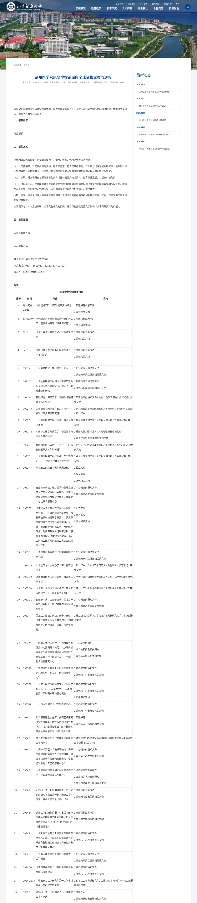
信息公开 (120, 4)
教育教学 (100, 8)
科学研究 (115, 8)
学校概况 (85, 8)
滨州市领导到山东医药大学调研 (152, 120)
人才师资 (129, 8)
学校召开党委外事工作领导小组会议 (154, 149)
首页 (25, 65)
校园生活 (174, 8)
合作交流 (159, 8)
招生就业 (144, 8)
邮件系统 (144, 4)
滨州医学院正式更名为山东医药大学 (154, 92)
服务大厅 (156, 4)
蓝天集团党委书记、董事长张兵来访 (154, 134)
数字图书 (132, 4)
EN (177, 4)
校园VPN (168, 4)
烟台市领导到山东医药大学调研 (152, 106)
